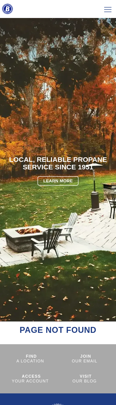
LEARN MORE (58, 180)
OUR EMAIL (85, 358)
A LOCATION (30, 358)
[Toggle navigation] (107, 9)
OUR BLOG (85, 378)
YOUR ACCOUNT (30, 378)
